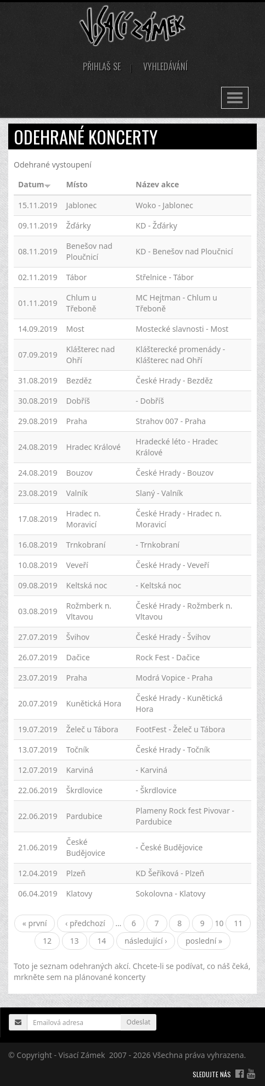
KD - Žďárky (156, 225)
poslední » (203, 940)
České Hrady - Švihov (173, 637)
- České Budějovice (169, 847)
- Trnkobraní (157, 544)
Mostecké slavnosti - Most (182, 329)
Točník (77, 749)
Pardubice (84, 816)
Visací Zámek (82, 1055)
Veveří (77, 565)
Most (75, 329)
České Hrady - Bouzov (174, 472)
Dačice (78, 657)
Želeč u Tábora (92, 729)
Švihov (77, 637)
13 (74, 940)
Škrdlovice (84, 790)
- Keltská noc (158, 585)
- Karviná (151, 770)
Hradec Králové (93, 447)
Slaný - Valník (159, 493)
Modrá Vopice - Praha (174, 677)
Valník (77, 493)
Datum (34, 184)
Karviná (80, 770)
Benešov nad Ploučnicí (89, 251)
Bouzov (79, 472)
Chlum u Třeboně (81, 303)
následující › (146, 940)
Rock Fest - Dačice (168, 657)
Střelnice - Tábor (165, 277)
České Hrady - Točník (173, 749)
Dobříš (78, 401)
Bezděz (79, 380)
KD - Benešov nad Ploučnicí (184, 251)
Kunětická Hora (93, 703)
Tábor (76, 277)
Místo (77, 184)
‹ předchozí (85, 923)
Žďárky (78, 225)
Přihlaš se (102, 66)
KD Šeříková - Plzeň (170, 873)
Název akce (157, 184)
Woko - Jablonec (164, 205)
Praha (76, 421)
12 (47, 940)
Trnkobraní (86, 544)
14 (101, 940)
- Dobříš (150, 401)
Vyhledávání (165, 66)
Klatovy (79, 893)
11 (238, 923)
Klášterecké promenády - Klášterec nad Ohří (180, 354)
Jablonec (81, 205)
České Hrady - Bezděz (174, 380)
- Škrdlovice (156, 790)
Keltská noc (87, 585)
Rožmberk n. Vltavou (89, 611)
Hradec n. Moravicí (83, 519)
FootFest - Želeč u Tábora (180, 729)
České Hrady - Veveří (172, 565)
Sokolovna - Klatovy (170, 893)
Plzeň (76, 873)
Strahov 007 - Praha (171, 421)
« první (34, 923)
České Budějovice (85, 847)
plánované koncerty (110, 977)
